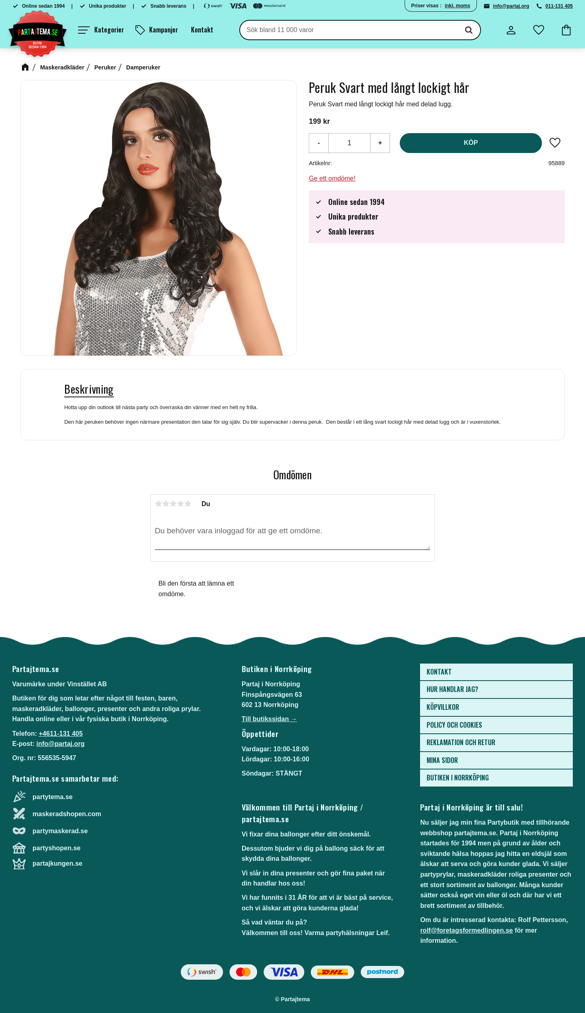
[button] (101, 30)
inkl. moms (457, 6)
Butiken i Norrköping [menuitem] (458, 777)
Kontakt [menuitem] (202, 29)
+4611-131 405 (60, 733)
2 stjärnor (165, 503)
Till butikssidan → (269, 719)
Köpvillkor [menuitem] (443, 707)
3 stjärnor (173, 503)
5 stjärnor (187, 503)
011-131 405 (559, 6)
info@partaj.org (511, 6)
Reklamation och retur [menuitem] (461, 742)
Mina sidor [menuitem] (442, 760)
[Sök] (468, 30)
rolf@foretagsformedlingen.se (466, 930)
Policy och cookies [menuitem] (454, 725)
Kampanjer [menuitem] (163, 29)
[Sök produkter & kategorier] (348, 30)
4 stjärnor (180, 503)
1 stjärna (158, 503)
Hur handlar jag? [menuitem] (452, 689)
